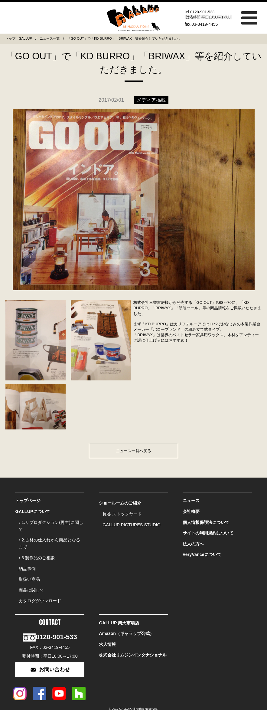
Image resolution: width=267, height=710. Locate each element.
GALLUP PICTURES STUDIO (132, 521)
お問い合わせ (50, 655)
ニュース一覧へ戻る (133, 451)
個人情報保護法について (206, 519)
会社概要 (191, 510)
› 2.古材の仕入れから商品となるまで (49, 539)
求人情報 (107, 630)
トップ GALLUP (18, 38)
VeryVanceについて (202, 547)
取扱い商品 (29, 571)
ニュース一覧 (50, 38)
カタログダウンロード (40, 589)
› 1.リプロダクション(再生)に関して (51, 523)
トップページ (28, 500)
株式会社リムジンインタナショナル (133, 639)
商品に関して (31, 580)
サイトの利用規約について (208, 528)
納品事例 (27, 561)
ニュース (191, 500)
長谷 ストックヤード (122, 512)
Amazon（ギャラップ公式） (126, 621)
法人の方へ (193, 538)
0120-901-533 (203, 11)
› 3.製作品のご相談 (37, 552)
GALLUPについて (32, 510)
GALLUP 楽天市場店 (119, 611)
